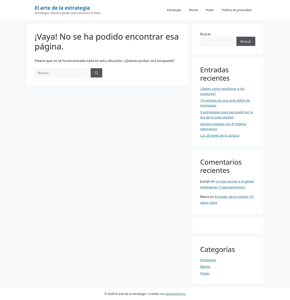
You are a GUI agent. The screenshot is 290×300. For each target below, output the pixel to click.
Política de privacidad (236, 10)
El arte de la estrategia (62, 7)
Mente (193, 10)
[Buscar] (96, 73)
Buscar (205, 34)
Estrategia (174, 10)
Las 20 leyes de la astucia (219, 135)
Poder (210, 10)
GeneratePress (175, 294)
